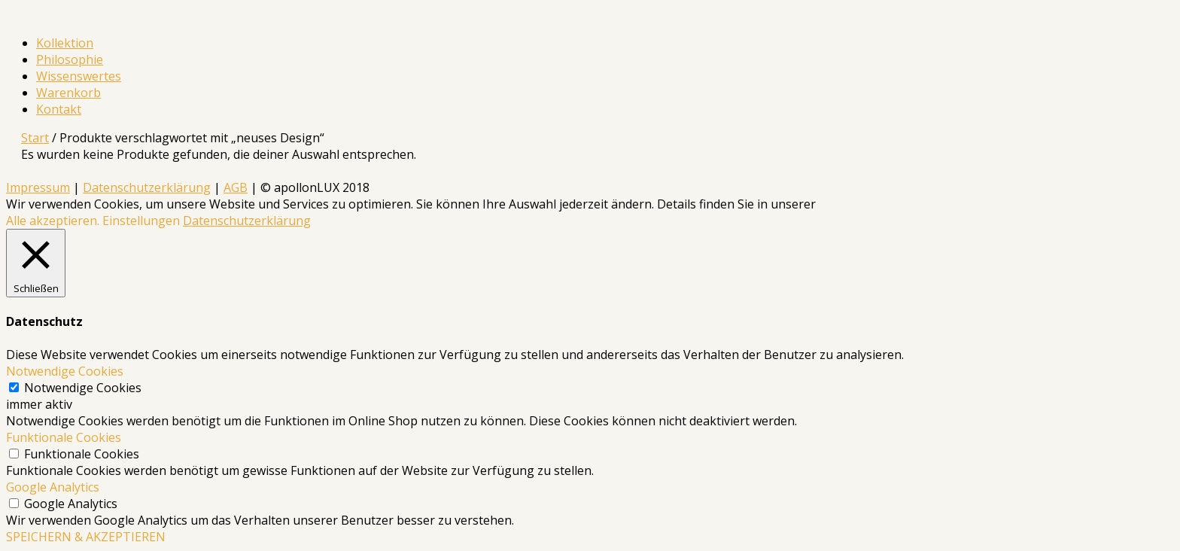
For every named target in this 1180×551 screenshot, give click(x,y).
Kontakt (58, 109)
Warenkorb (68, 92)
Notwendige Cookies (82, 387)
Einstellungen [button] (141, 220)
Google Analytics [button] (52, 487)
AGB (236, 187)
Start (35, 137)
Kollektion (64, 43)
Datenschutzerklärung (147, 187)
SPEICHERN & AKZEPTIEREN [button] (86, 536)
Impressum (38, 187)
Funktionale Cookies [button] (63, 437)
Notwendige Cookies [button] (64, 371)
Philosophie (69, 59)
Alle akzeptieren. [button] (52, 220)
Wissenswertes (78, 76)
